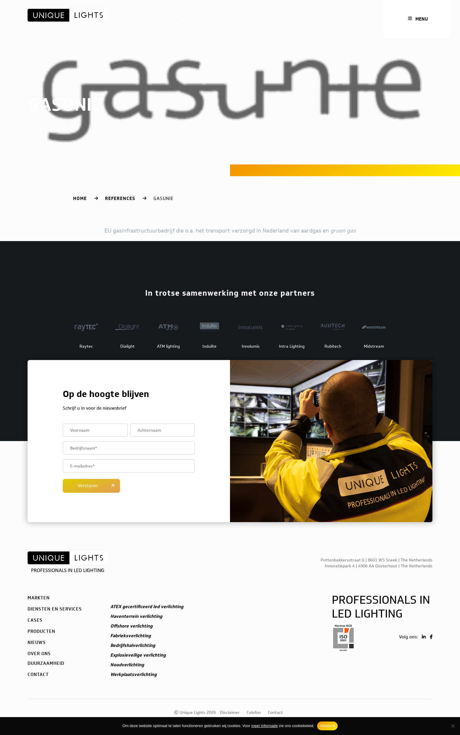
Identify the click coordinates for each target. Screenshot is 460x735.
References (120, 198)
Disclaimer (230, 712)
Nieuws (306, 19)
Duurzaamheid (46, 663)
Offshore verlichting (131, 626)
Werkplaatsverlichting (133, 674)
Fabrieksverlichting (130, 636)
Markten (173, 19)
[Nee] (453, 726)
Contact (359, 19)
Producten (278, 19)
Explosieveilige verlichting (138, 655)
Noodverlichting (127, 665)
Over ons (332, 19)
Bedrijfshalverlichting (132, 645)
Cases (252, 19)
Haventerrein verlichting (136, 616)
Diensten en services (214, 19)
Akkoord (327, 726)
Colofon (254, 712)
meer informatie (264, 726)
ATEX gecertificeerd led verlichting (146, 606)
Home (80, 198)
